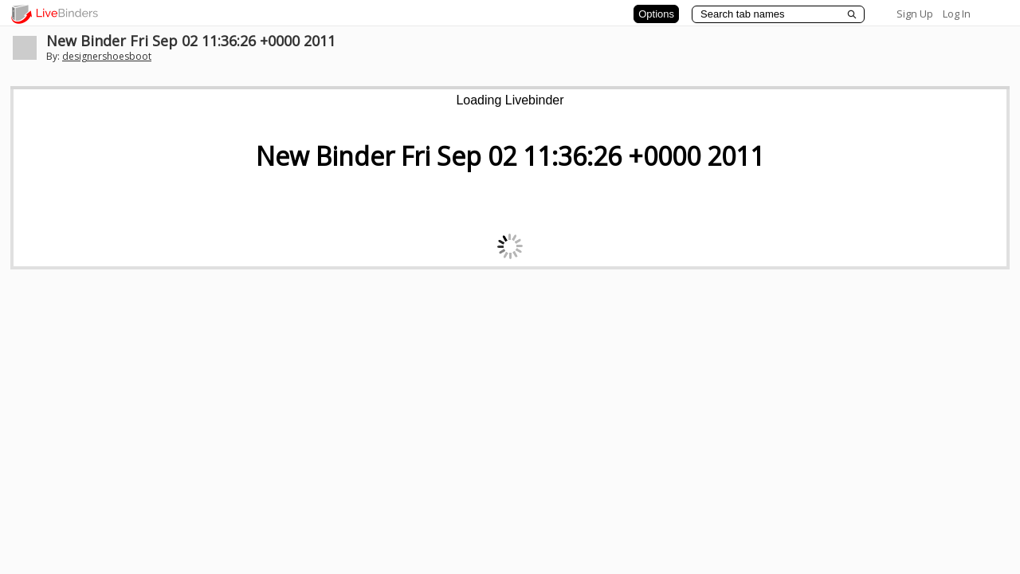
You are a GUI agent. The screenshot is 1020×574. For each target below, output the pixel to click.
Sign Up (914, 13)
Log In (957, 13)
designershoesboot (106, 56)
